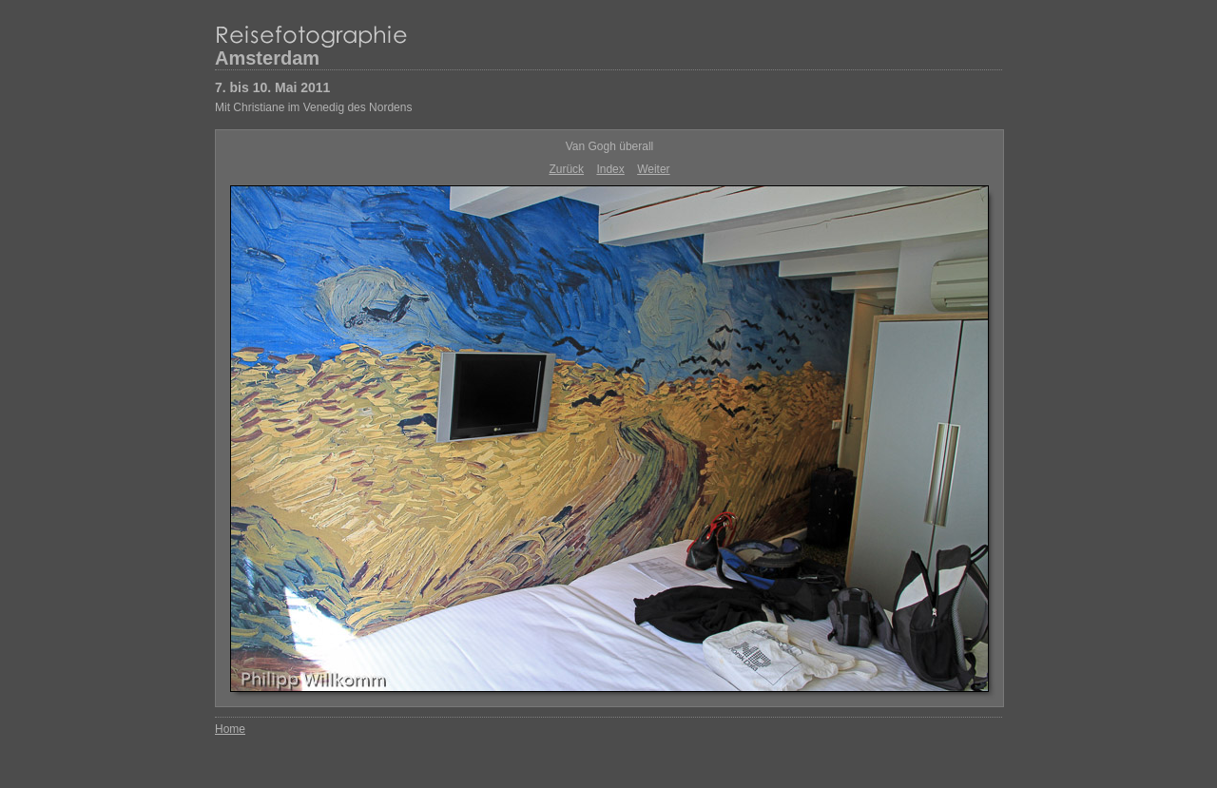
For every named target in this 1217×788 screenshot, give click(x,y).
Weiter (653, 169)
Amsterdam (267, 58)
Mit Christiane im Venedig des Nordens (313, 107)
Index (610, 169)
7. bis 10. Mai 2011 (272, 87)
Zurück (566, 169)
